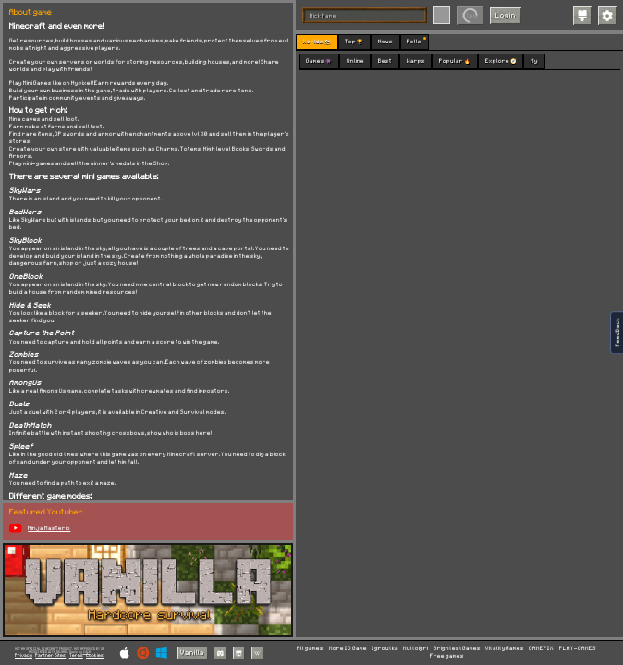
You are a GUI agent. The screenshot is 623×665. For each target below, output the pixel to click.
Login (505, 15)
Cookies (95, 655)
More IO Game (348, 649)
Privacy (23, 655)
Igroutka (385, 649)
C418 (87, 652)
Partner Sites (50, 655)
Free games (447, 656)
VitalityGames (504, 649)
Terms (76, 655)
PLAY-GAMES (577, 649)
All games (310, 649)
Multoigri (415, 649)
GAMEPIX (541, 649)
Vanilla (192, 653)
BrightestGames (457, 649)
